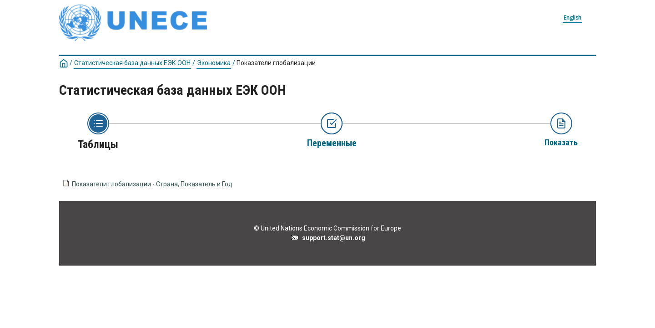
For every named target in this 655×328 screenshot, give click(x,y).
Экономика (214, 63)
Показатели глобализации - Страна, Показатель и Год (152, 184)
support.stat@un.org (327, 237)
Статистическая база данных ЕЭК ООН (132, 63)
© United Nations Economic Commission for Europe (327, 228)
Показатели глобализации (276, 63)
